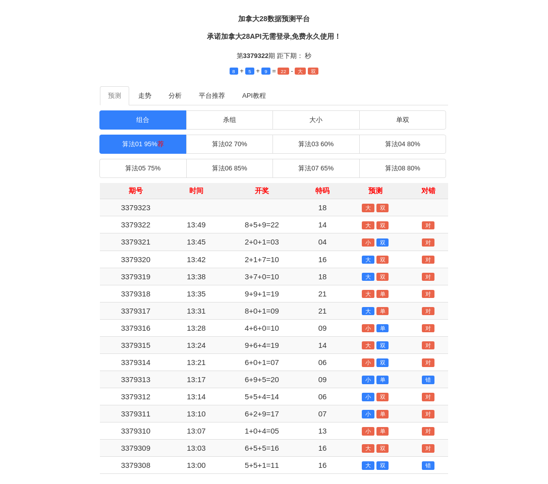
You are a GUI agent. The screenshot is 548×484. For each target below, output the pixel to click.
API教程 (254, 95)
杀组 (229, 120)
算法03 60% (316, 144)
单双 (402, 120)
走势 (144, 95)
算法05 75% (142, 168)
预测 (114, 95)
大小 (315, 120)
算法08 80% (402, 168)
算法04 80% (402, 144)
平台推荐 (212, 95)
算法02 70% (229, 144)
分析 (175, 95)
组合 (142, 120)
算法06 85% (229, 168)
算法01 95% (143, 144)
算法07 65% (316, 168)
